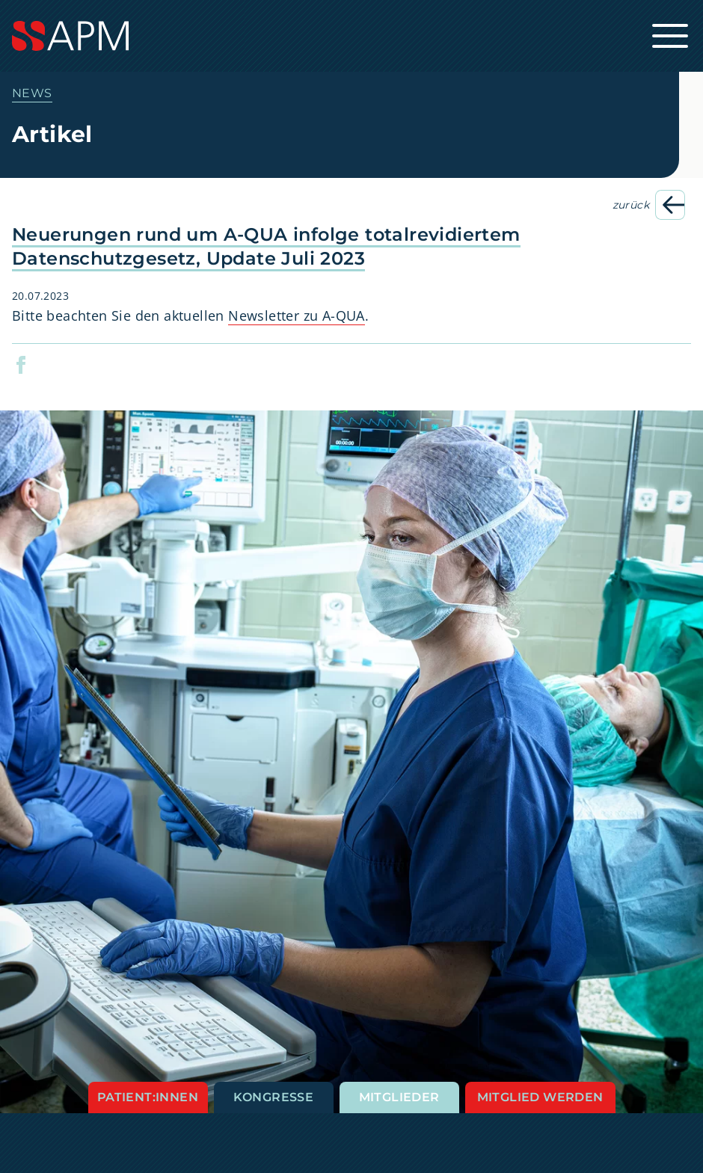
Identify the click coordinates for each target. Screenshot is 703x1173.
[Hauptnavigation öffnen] (670, 36)
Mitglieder (399, 1097)
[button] (30, 365)
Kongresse (273, 1097)
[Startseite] (351, 36)
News (32, 93)
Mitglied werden (540, 1097)
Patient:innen (147, 1097)
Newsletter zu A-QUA (296, 315)
